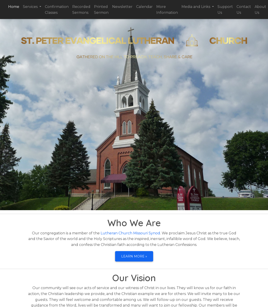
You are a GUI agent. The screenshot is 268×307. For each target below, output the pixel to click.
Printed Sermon (101, 10)
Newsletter (122, 7)
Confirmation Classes (57, 10)
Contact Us (244, 10)
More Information (167, 10)
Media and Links (196, 7)
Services (31, 7)
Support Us (225, 10)
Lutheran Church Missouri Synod (130, 233)
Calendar (144, 7)
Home (14, 6)
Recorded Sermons (81, 10)
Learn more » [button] (134, 256)
